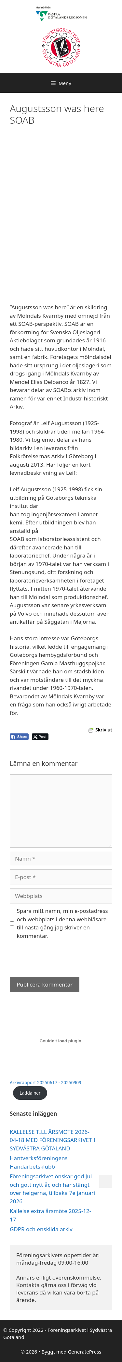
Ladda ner (30, 1093)
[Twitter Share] (40, 736)
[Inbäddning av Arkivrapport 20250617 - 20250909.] (61, 1040)
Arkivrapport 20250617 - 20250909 (45, 1082)
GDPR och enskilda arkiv (41, 1229)
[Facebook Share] (19, 736)
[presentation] (59, 961)
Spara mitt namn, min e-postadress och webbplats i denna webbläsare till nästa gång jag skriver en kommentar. (62, 923)
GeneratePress (84, 1351)
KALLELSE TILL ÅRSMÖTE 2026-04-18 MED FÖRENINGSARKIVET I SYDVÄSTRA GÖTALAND (52, 1140)
